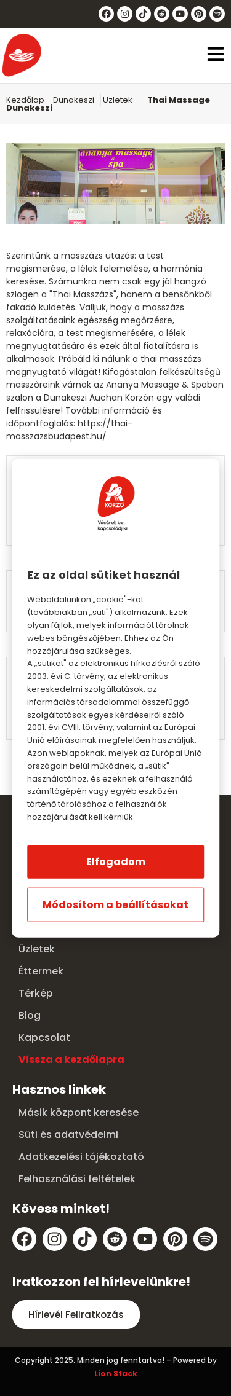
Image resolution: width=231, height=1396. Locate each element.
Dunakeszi (73, 100)
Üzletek (117, 100)
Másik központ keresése (78, 1112)
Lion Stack (115, 1373)
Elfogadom (115, 861)
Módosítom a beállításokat (115, 904)
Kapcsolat (44, 1037)
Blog (29, 1015)
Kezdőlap (25, 100)
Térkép (35, 993)
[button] (215, 55)
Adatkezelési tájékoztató (81, 1157)
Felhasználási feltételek (77, 1179)
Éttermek (40, 971)
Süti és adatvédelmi (68, 1134)
